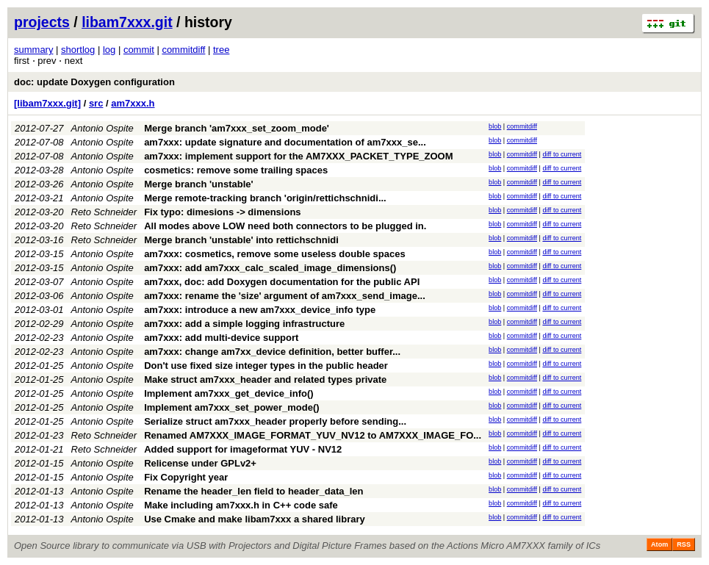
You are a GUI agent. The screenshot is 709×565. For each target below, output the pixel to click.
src (96, 103)
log (109, 49)
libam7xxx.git (127, 22)
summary (33, 49)
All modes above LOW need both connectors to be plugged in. (285, 225)
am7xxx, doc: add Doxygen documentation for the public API (282, 281)
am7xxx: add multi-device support (221, 337)
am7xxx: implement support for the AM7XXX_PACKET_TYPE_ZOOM (298, 156)
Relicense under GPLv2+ (200, 463)
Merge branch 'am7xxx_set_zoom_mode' (236, 128)
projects (42, 22)
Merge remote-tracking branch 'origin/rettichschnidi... (265, 198)
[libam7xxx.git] (47, 103)
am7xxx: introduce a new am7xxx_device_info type (259, 309)
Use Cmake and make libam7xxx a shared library (254, 519)
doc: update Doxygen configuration (94, 81)
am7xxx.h (132, 103)
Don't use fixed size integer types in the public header (266, 365)
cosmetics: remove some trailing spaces (236, 170)
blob (495, 126)
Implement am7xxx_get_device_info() (228, 393)
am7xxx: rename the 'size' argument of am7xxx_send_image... (284, 295)
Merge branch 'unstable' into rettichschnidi (241, 239)
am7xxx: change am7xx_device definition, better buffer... (272, 351)
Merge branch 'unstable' (198, 184)
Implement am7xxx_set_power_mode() (231, 407)
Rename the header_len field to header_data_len (253, 491)
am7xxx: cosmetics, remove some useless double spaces (275, 253)
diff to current (561, 154)
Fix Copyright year (186, 477)
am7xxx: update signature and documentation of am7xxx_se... (285, 142)
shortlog (78, 49)
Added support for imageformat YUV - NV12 (243, 449)
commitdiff (183, 49)
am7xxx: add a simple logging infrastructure (244, 323)
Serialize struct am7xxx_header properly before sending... (275, 421)
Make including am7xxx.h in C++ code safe (241, 505)
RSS (684, 544)
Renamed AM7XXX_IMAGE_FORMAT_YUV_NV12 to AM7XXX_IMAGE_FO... (312, 435)
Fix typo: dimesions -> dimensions (222, 211)
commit (138, 49)
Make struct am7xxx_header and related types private (265, 379)
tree (221, 49)
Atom (659, 544)
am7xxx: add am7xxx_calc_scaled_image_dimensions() (270, 267)
